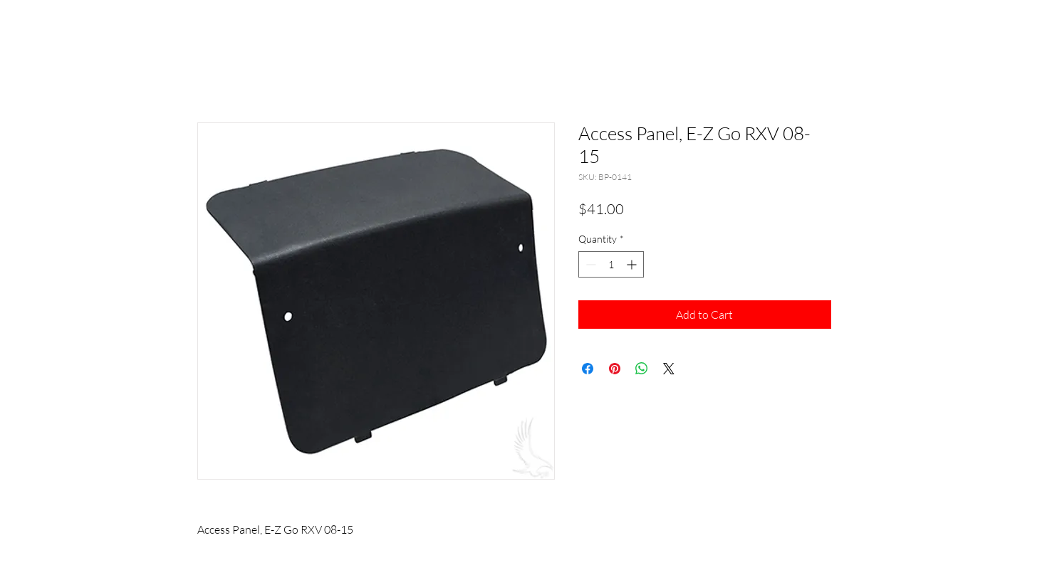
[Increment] (633, 264)
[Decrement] (589, 264)
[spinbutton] (611, 264)
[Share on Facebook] (587, 368)
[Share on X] (668, 368)
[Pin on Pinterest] (614, 368)
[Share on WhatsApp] (641, 368)
